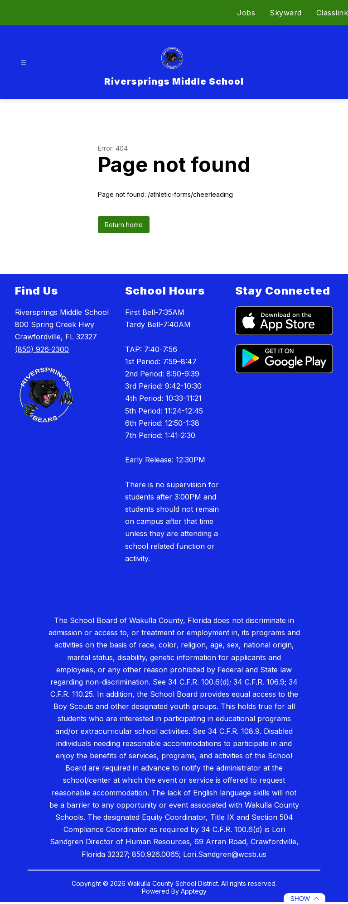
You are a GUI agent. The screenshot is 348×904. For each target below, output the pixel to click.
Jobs (246, 12)
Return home (124, 224)
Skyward (286, 12)
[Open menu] (23, 62)
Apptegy (194, 891)
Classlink (332, 12)
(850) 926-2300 (42, 349)
